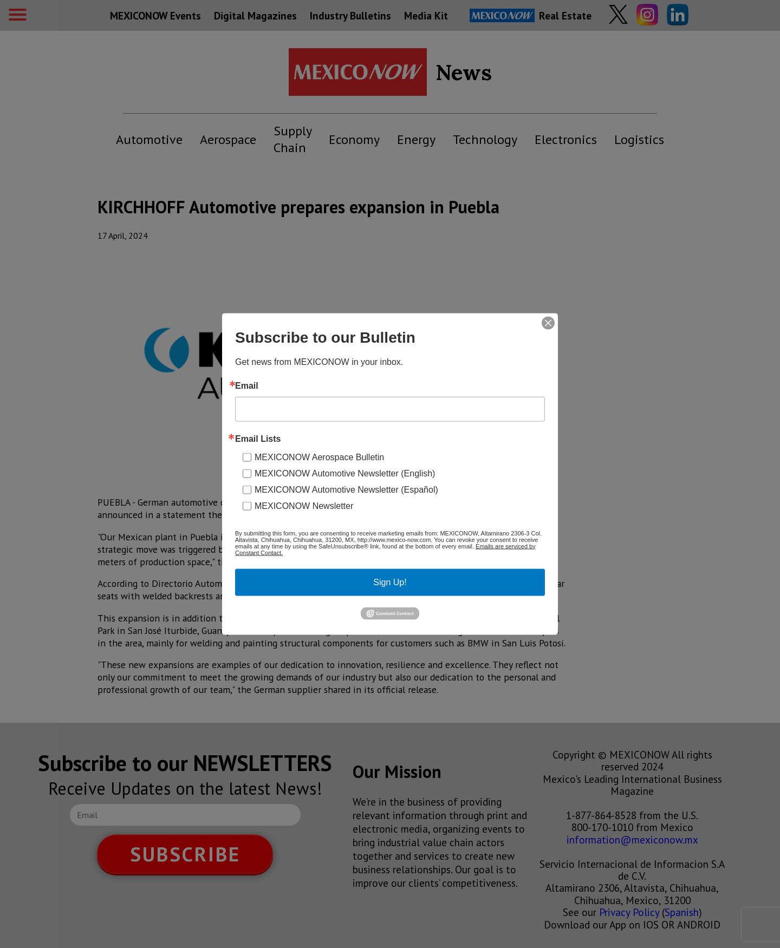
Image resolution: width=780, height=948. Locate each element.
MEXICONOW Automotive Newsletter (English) (345, 473)
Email (246, 385)
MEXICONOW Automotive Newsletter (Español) (346, 489)
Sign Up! (389, 581)
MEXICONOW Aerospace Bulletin (319, 456)
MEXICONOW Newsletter (304, 505)
